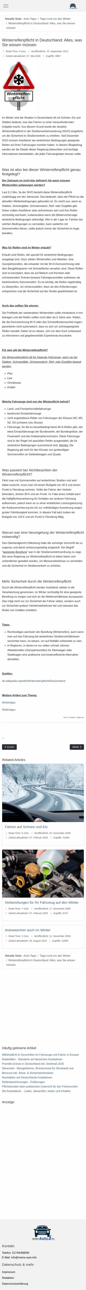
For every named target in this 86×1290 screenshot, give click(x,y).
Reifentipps (8, 709)
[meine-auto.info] (43, 6)
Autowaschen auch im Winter (27, 930)
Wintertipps (8, 702)
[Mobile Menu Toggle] (5, 5)
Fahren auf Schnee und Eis (26, 827)
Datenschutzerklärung (15, 1283)
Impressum (8, 1272)
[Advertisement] (43, 1005)
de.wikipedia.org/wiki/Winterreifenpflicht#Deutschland (33, 681)
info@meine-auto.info (24, 1257)
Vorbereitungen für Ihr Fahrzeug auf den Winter (42, 902)
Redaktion (8, 1277)
